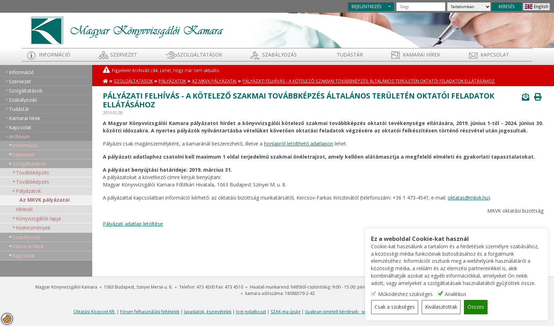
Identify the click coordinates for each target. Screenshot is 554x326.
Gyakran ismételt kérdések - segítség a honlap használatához (366, 312)
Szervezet (123, 54)
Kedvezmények (33, 227)
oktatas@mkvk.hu (468, 197)
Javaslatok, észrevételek (207, 312)
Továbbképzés (32, 172)
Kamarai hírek (421, 54)
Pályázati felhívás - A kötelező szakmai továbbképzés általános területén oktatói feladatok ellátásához (368, 81)
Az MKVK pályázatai (44, 199)
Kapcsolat (495, 54)
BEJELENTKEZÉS (367, 6)
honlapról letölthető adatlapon (298, 143)
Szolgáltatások (199, 54)
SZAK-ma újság (285, 312)
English (541, 6)
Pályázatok (28, 191)
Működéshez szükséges (412, 294)
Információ (54, 54)
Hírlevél (24, 209)
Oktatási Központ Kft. (94, 312)
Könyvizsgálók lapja (38, 218)
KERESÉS (507, 6)
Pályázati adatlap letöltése (133, 223)
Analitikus (462, 294)
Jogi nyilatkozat (251, 312)
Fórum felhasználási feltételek (149, 312)
